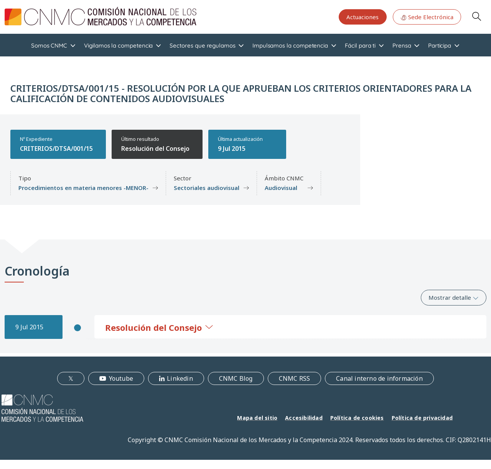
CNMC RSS (294, 378)
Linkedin (180, 378)
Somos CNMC (49, 45)
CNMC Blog (236, 378)
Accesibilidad (304, 417)
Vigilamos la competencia (118, 45)
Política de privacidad (422, 417)
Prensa (401, 45)
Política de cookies (357, 417)
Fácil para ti (360, 45)
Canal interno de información (379, 378)
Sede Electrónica (426, 17)
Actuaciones (362, 17)
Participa (439, 45)
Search (476, 16)
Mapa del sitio (257, 417)
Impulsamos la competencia (290, 45)
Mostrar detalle (453, 297)
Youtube (121, 378)
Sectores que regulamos (202, 45)
